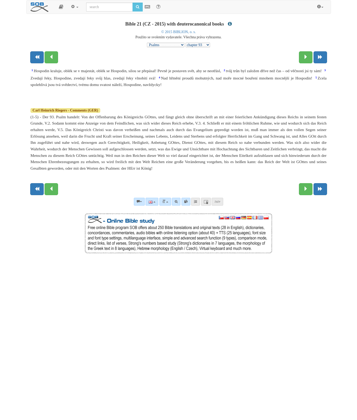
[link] (185, 202)
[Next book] (320, 57)
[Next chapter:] (305, 57)
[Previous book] (37, 57)
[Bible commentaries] (139, 202)
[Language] (152, 202)
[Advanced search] (176, 202)
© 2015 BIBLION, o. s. (178, 32)
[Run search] (138, 7)
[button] (61, 7)
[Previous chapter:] (51, 57)
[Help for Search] (158, 6)
